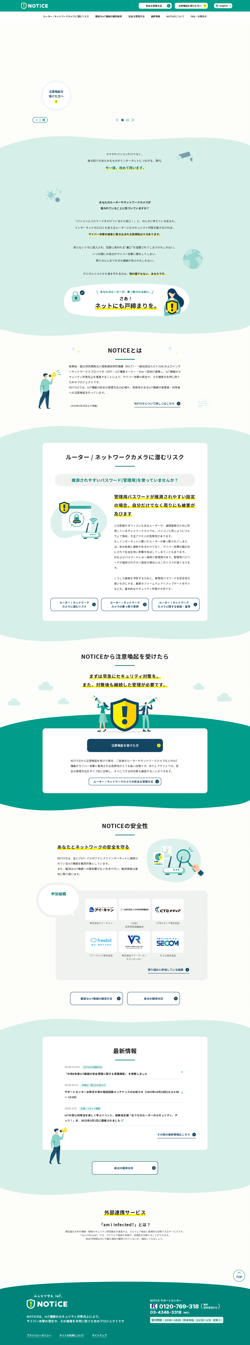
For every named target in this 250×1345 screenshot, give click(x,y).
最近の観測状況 (153, 998)
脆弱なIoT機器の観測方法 (96, 998)
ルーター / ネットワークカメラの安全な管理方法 (123, 781)
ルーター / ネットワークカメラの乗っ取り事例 (125, 604)
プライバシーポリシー (39, 1335)
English (223, 5)
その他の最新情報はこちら (173, 1134)
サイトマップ (99, 1335)
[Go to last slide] (117, 120)
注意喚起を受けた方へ (190, 5)
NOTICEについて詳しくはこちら (154, 403)
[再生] (36, 119)
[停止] (43, 119)
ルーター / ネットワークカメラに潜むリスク (74, 604)
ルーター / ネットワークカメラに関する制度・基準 (174, 604)
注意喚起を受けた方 (125, 745)
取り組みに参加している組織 (165, 970)
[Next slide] (133, 120)
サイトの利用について (71, 1335)
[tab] (122, 120)
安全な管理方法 (154, 5)
